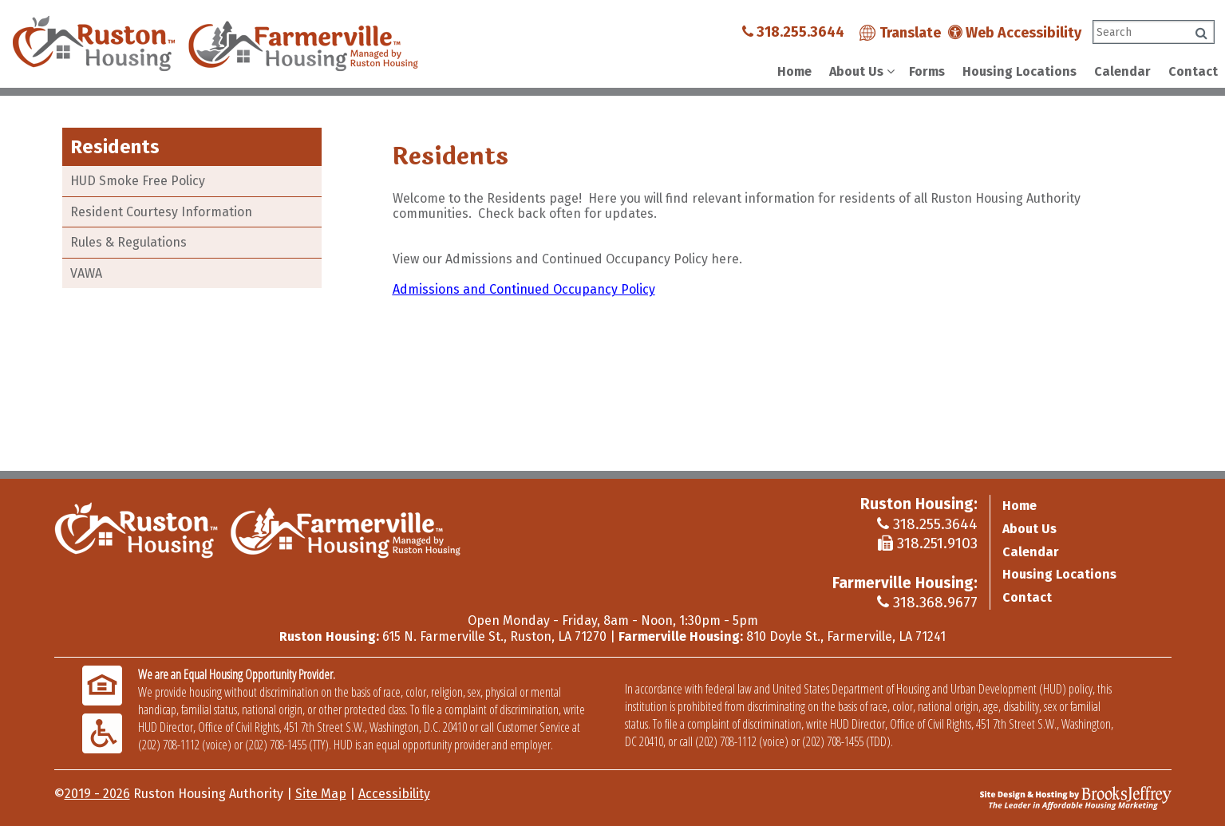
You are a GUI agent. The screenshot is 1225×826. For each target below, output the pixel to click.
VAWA (86, 273)
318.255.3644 (793, 32)
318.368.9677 (927, 602)
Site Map (320, 793)
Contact (1193, 71)
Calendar (1122, 71)
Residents (115, 147)
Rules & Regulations (128, 242)
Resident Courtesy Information (161, 211)
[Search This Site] (1153, 32)
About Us (1029, 528)
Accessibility (394, 793)
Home (794, 71)
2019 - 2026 (97, 793)
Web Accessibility (1014, 32)
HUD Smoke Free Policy (137, 180)
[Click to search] (1201, 33)
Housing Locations (1019, 71)
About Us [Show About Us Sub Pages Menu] (856, 71)
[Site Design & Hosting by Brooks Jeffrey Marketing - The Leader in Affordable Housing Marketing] (1076, 797)
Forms (927, 71)
